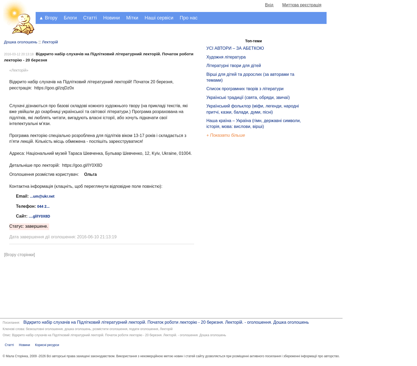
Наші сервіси (159, 17)
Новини (111, 17)
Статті (90, 17)
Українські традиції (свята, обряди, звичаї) (248, 97)
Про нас (189, 17)
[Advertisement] (231, 229)
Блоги (70, 17)
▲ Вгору (48, 17)
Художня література (226, 57)
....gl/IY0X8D (39, 216)
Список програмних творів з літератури (244, 88)
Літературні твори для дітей (233, 65)
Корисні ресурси (47, 345)
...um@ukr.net (42, 196)
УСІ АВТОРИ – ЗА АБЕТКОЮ (235, 48)
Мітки (132, 17)
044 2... (43, 206)
